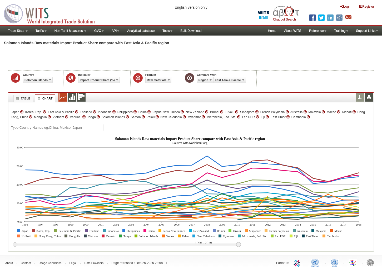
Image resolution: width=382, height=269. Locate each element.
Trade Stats (18, 31)
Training (341, 31)
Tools (167, 31)
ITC (297, 262)
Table (22, 98)
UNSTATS (334, 262)
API (115, 31)
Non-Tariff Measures (70, 31)
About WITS (292, 31)
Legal (73, 263)
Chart (44, 98)
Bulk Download (190, 31)
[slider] (127, 245)
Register (366, 6)
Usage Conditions (50, 263)
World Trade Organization (353, 262)
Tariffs (41, 31)
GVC (99, 31)
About (9, 263)
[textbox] (57, 127)
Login (345, 6)
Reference (317, 31)
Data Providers (94, 263)
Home (272, 31)
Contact (26, 263)
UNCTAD (316, 262)
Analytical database (141, 31)
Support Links (367, 31)
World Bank (371, 262)
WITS (52, 13)
